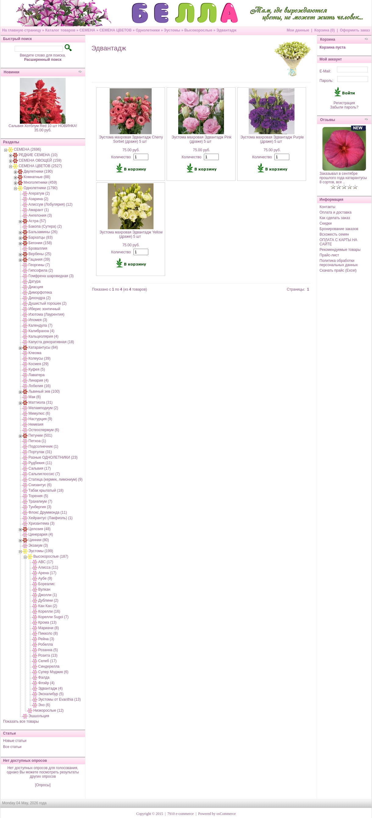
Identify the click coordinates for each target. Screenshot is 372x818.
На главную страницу (21, 30)
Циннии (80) (38, 540)
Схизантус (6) (40, 485)
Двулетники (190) (37, 171)
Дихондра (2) (39, 298)
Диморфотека (40, 292)
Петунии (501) (40, 435)
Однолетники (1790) (40, 188)
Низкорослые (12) (48, 710)
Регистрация (344, 103)
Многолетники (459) (40, 182)
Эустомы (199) (40, 551)
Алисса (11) (48, 567)
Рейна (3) (46, 639)
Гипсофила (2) (40, 270)
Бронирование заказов (339, 229)
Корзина (327, 39)
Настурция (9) (40, 419)
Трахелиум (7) (40, 501)
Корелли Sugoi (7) (53, 617)
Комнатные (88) (36, 177)
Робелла (45, 644)
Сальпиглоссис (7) (44, 474)
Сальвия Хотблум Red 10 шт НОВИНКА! (43, 126)
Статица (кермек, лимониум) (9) (55, 479)
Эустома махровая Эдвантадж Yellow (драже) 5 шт (131, 234)
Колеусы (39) (39, 358)
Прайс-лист (329, 255)
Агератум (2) (39, 193)
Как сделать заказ (335, 218)
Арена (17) (47, 573)
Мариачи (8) (48, 628)
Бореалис (46, 584)
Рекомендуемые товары (340, 250)
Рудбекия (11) (40, 463)
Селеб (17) (47, 661)
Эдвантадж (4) (50, 688)
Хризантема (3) (41, 523)
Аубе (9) (45, 578)
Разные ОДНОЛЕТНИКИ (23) (53, 457)
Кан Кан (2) (47, 606)
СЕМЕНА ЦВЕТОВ (115, 30)
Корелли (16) (49, 611)
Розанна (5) (48, 650)
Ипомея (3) (37, 320)
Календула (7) (40, 325)
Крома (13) (47, 622)
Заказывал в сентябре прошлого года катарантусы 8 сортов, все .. (343, 177)
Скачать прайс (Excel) (338, 270)
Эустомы (172, 30)
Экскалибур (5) (50, 694)
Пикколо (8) (48, 633)
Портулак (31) (40, 452)
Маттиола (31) (40, 402)
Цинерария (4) (40, 534)
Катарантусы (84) (43, 347)
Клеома (34, 353)
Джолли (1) (47, 595)
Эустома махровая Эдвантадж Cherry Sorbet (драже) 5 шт (131, 139)
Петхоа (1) (37, 441)
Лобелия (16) (39, 386)
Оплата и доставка (336, 212)
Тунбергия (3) (39, 507)
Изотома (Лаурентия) (46, 314)
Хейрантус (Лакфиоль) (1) (50, 518)
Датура (34, 281)
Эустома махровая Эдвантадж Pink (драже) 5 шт (201, 139)
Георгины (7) (39, 265)
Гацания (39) (39, 259)
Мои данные (298, 30)
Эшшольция (38, 716)
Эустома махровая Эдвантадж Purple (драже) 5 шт (272, 139)
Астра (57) (37, 221)
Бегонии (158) (40, 243)
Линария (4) (38, 380)
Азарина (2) (38, 199)
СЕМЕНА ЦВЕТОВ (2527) (40, 166)
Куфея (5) (36, 369)
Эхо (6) (44, 705)
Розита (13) (47, 655)
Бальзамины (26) (42, 232)
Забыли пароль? (344, 107)
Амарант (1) (38, 210)
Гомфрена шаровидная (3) (51, 276)
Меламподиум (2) (43, 408)
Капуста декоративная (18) (51, 342)
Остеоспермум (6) (43, 430)
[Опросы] (42, 785)
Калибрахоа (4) (41, 331)
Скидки (326, 223)
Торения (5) (38, 496)
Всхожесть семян (334, 234)
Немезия (35, 424)
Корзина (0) (324, 30)
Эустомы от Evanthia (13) (59, 699)
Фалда (43, 677)
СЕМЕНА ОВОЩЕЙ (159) (40, 160)
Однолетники (148, 30)
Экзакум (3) (38, 545)
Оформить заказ (355, 30)
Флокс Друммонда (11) (47, 512)
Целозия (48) (39, 529)
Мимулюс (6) (39, 413)
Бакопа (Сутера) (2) (45, 226)
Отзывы (327, 120)
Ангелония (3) (40, 215)
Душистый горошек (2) (47, 303)
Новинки (11, 72)
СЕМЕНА (87, 30)
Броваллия (37, 248)
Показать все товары (21, 721)
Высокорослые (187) (50, 556)
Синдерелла (48, 666)
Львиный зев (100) (44, 391)
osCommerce (226, 814)
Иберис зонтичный (44, 309)
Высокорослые (198, 30)
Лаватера (36, 375)
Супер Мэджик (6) (53, 672)
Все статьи (12, 747)
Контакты (327, 207)
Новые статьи (15, 741)
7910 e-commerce (181, 814)
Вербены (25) (39, 254)
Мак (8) (34, 397)
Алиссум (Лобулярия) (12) (50, 204)
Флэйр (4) (46, 683)
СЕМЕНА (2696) (27, 149)
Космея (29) (38, 364)
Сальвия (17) (39, 468)
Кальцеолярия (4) (43, 336)
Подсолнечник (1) (43, 446)
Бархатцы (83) (40, 237)
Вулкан (44, 589)
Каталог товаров (60, 30)
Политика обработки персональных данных (339, 263)
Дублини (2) (48, 600)
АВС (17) (45, 562)
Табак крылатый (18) (45, 490)
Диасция (35, 287)
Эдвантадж (226, 30)
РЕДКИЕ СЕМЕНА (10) (38, 155)
